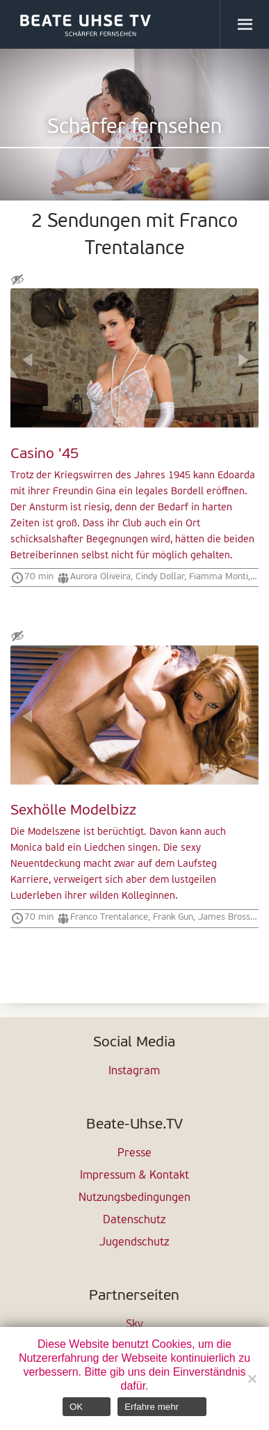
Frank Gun (173, 917)
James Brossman (233, 917)
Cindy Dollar (160, 576)
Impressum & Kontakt (134, 1175)
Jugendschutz (134, 1242)
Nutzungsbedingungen (134, 1198)
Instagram (134, 1071)
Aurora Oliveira (100, 576)
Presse (134, 1153)
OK (76, 1406)
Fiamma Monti (218, 576)
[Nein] (252, 1378)
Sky (134, 1324)
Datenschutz (134, 1220)
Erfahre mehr (151, 1406)
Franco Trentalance (109, 917)
